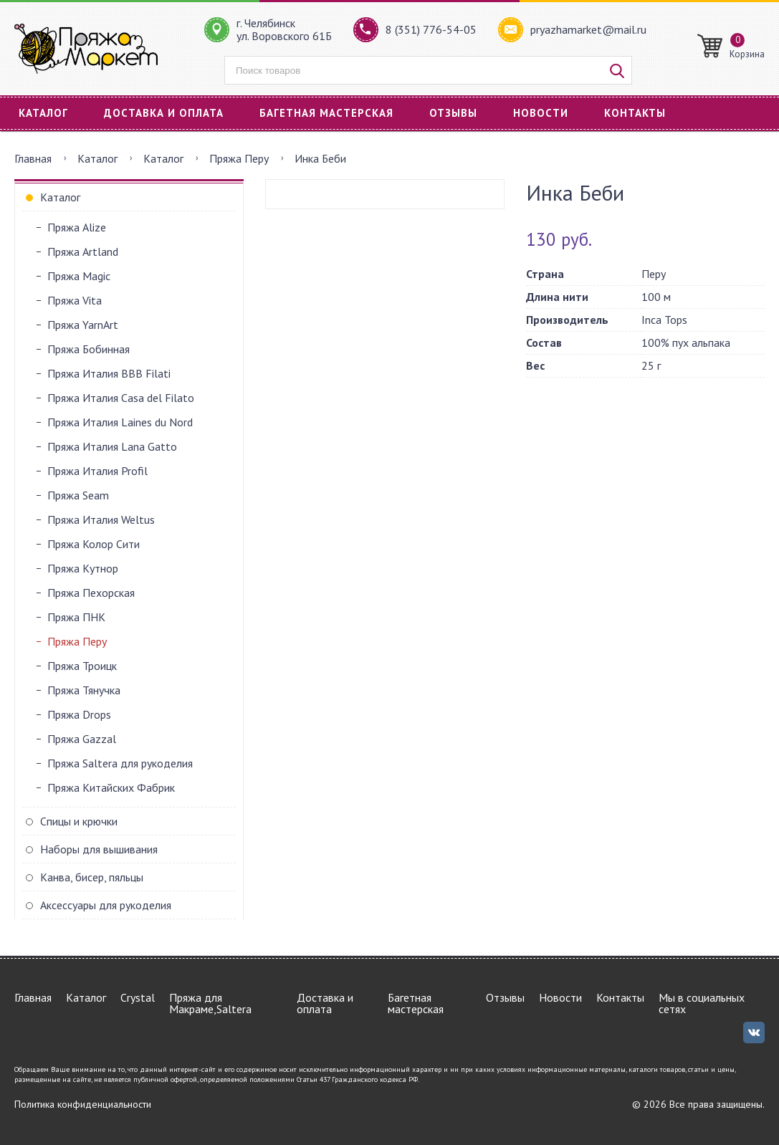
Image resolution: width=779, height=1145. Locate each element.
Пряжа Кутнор (82, 568)
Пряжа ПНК (76, 617)
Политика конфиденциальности (82, 1104)
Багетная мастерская (326, 113)
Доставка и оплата (164, 113)
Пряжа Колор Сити (93, 544)
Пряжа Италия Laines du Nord (120, 422)
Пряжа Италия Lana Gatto (112, 446)
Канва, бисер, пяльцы (91, 877)
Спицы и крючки (79, 821)
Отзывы (453, 113)
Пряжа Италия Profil (97, 471)
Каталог (43, 113)
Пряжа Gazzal (81, 739)
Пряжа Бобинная (88, 349)
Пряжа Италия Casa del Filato (120, 398)
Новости (540, 113)
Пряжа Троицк (82, 665)
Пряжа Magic (78, 276)
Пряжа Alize (76, 227)
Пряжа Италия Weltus (101, 519)
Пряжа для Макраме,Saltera (210, 1003)
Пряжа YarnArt (82, 324)
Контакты (635, 113)
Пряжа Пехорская (91, 592)
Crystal (137, 997)
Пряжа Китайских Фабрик (111, 787)
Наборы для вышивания (99, 849)
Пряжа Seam (78, 495)
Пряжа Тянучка (83, 690)
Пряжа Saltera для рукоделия (120, 763)
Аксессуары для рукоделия (105, 905)
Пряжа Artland (82, 251)
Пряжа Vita (74, 300)
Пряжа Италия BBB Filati (109, 373)
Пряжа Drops (79, 714)
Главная (33, 158)
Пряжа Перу (239, 158)
